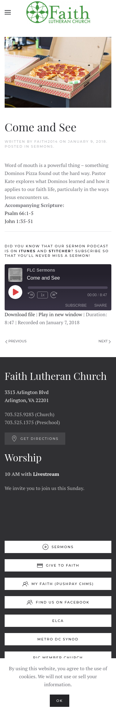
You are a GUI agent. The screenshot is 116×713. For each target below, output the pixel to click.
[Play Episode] (15, 292)
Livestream (46, 474)
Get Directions (35, 439)
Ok (59, 701)
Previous (16, 341)
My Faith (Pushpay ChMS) (58, 584)
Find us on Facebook (58, 602)
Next (104, 341)
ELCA (58, 621)
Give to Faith (58, 565)
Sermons (42, 146)
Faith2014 (46, 141)
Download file (20, 314)
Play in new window (60, 314)
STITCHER (60, 251)
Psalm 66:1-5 (19, 213)
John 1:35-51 (19, 221)
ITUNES (27, 251)
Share (100, 305)
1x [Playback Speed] (43, 295)
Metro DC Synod (58, 639)
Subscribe (76, 305)
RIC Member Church (58, 657)
